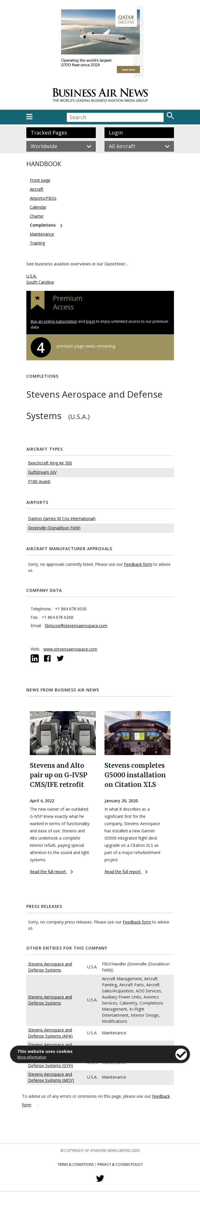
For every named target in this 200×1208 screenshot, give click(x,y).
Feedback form (138, 564)
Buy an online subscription (54, 321)
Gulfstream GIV (42, 472)
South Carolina (40, 282)
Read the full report (51, 871)
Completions (43, 225)
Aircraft (36, 189)
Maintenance (42, 234)
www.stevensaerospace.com (70, 649)
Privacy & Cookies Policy (120, 1164)
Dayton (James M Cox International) (62, 518)
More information (31, 1057)
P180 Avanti (39, 481)
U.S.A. (31, 276)
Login (116, 132)
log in (90, 321)
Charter (37, 216)
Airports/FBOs (43, 198)
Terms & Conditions (76, 1164)
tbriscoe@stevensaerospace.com (76, 625)
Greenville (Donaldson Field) (54, 527)
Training (37, 243)
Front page (40, 180)
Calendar (38, 207)
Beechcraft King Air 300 (50, 463)
